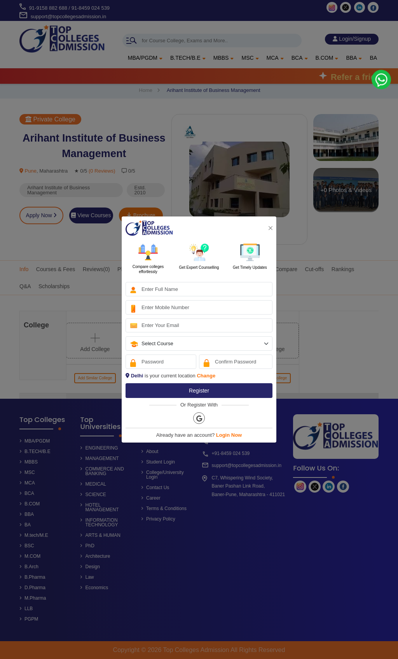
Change (206, 376)
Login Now (229, 435)
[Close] (270, 228)
